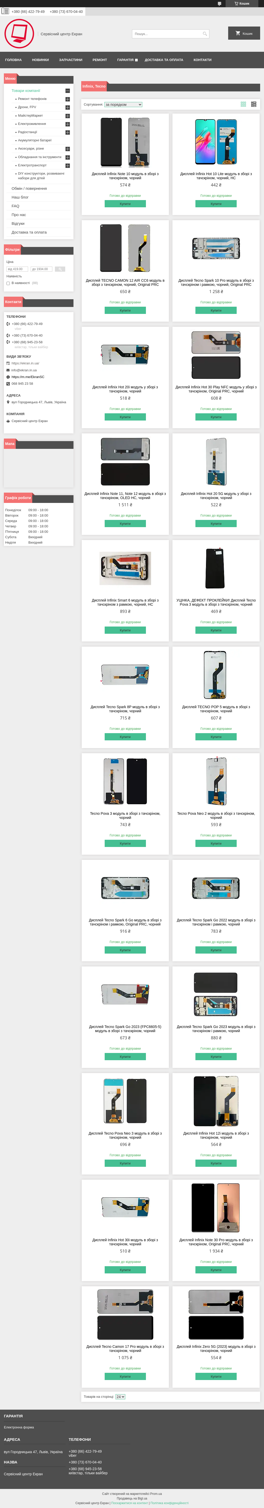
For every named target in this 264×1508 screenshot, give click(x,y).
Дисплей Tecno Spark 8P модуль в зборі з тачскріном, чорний (125, 709)
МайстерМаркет (30, 115)
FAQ (15, 206)
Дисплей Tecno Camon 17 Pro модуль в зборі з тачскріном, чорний (125, 1348)
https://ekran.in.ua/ (25, 363)
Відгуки (18, 223)
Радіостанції (27, 132)
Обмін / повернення (29, 188)
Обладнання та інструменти (39, 157)
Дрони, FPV (27, 107)
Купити (125, 204)
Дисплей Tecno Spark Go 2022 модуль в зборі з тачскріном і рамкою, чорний (216, 922)
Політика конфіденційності (170, 1503)
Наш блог (20, 197)
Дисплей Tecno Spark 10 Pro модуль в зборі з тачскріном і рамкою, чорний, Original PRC (216, 282)
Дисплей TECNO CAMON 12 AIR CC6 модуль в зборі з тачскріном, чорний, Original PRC (125, 282)
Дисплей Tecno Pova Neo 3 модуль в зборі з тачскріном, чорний (125, 1135)
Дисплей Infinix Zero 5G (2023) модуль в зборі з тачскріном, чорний (216, 1348)
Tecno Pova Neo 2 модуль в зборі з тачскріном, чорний (216, 815)
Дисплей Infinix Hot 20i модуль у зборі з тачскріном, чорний (125, 389)
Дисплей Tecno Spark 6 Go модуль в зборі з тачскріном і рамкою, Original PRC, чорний (125, 922)
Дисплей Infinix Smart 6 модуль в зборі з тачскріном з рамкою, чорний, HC (125, 602)
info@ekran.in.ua (24, 370)
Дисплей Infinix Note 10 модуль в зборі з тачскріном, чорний (125, 176)
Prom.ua (156, 1494)
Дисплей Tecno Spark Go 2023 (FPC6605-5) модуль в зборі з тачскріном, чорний (125, 1029)
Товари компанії (26, 90)
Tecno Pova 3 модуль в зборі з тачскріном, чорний (125, 815)
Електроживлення (32, 124)
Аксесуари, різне (31, 148)
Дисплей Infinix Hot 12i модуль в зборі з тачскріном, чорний (216, 1135)
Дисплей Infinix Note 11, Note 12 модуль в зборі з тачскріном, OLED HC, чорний (125, 496)
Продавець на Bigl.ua (132, 1498)
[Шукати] (204, 33)
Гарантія (125, 60)
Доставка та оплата (164, 60)
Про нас (19, 214)
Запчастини (70, 60)
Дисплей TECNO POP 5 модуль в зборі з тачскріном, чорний (216, 709)
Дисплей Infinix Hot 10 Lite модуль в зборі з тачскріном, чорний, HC (216, 176)
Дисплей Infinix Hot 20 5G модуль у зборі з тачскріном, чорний (216, 496)
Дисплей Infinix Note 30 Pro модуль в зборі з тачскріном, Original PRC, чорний (216, 1242)
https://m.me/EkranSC (28, 377)
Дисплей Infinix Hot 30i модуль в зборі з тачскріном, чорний (125, 1242)
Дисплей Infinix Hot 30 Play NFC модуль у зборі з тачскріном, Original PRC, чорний (216, 389)
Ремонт (100, 60)
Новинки (40, 60)
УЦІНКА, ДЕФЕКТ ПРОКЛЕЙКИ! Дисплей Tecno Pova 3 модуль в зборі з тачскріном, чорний (216, 602)
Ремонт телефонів (32, 99)
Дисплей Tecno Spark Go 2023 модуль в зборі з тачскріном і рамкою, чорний (216, 1029)
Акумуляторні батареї (35, 140)
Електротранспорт (32, 165)
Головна (13, 60)
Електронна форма (19, 1427)
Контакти (203, 60)
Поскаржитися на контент (129, 1503)
